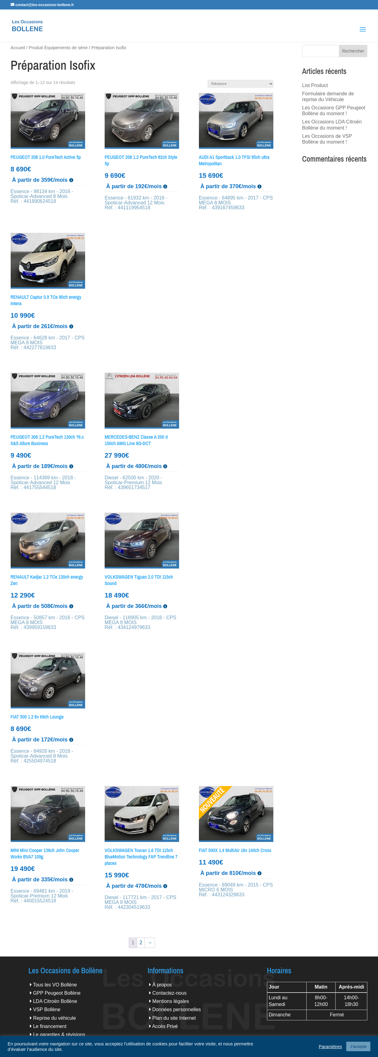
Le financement (49, 1026)
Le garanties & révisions (59, 1034)
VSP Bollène (46, 1009)
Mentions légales (170, 1001)
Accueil (18, 47)
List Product (315, 85)
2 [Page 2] (140, 942)
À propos (162, 984)
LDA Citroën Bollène (55, 1001)
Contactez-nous (169, 993)
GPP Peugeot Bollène (56, 993)
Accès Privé (165, 1026)
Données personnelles (176, 1009)
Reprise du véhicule (54, 1018)
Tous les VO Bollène (55, 984)
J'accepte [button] (358, 1046)
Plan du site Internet (174, 1018)
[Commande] (240, 84)
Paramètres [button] (330, 1046)
